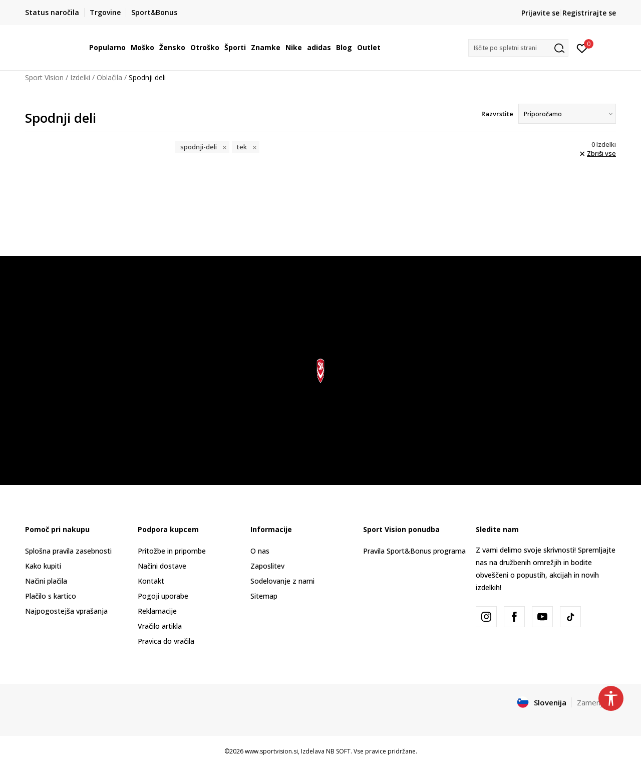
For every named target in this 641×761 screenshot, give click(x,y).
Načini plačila (46, 581)
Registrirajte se (589, 13)
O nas (259, 551)
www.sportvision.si (271, 751)
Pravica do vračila (166, 641)
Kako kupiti (43, 566)
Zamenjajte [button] (596, 702)
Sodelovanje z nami (282, 581)
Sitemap (263, 596)
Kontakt (151, 581)
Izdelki (80, 77)
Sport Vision (44, 77)
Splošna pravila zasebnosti (68, 551)
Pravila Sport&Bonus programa (414, 551)
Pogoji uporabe (163, 596)
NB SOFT (338, 751)
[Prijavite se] (582, 47)
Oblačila (109, 77)
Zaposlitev (267, 566)
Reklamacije (157, 611)
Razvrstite (497, 113)
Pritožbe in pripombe (172, 551)
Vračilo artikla (160, 626)
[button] (518, 48)
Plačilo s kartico (50, 596)
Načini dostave (162, 566)
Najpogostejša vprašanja (66, 611)
